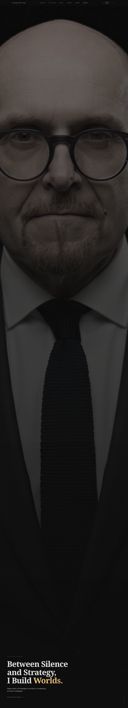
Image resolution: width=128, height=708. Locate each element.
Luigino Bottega (19, 3)
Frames (77, 2)
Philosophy (52, 2)
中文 (114, 2)
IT (103, 2)
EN (107, 2)
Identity (43, 2)
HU (110, 2)
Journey (69, 2)
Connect (85, 2)
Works (61, 2)
